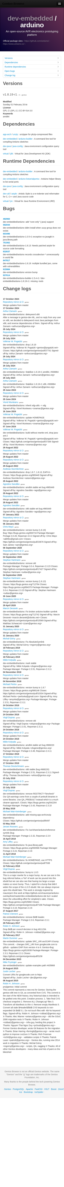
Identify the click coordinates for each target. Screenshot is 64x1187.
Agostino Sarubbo (11, 484)
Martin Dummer (10, 938)
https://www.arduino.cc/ (13, 44)
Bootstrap (28, 1092)
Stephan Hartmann (12, 560)
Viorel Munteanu (10, 402)
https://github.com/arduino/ (36, 41)
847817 (6, 260)
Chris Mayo (8, 527)
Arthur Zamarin (10, 311)
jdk (11, 153)
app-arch (7, 134)
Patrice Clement (10, 914)
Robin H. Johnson (11, 926)
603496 (6, 234)
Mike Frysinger (10, 962)
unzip (15, 134)
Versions (32, 58)
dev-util (6, 193)
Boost (53, 1089)
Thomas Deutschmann (13, 766)
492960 (6, 219)
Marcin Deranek (10, 608)
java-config (18, 146)
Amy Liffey (8, 842)
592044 (6, 225)
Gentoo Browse (13, 3)
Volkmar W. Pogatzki (12, 341)
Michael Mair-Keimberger (14, 811)
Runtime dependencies (32, 66)
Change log (32, 75)
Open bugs (32, 71)
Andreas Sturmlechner (13, 469)
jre (11, 201)
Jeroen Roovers (10, 826)
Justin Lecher (9, 971)
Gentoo (7, 1089)
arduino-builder (25, 139)
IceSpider (39, 1092)
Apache (29, 1089)
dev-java (7, 146)
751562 (6, 242)
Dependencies (32, 62)
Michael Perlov (10, 684)
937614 (6, 275)
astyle (14, 193)
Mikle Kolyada (9, 660)
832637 (6, 251)
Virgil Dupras (9, 717)
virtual (5, 153)
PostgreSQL (18, 1089)
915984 (6, 269)
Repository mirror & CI (13, 302)
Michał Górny (9, 638)
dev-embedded (30, 18)
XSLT (46, 1089)
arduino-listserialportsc (29, 179)
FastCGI (38, 1089)
